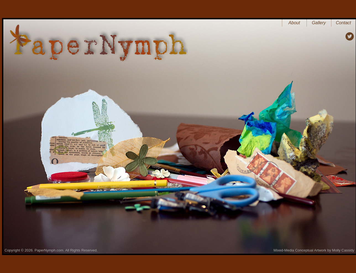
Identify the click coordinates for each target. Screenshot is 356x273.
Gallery (319, 22)
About (294, 22)
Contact (343, 22)
